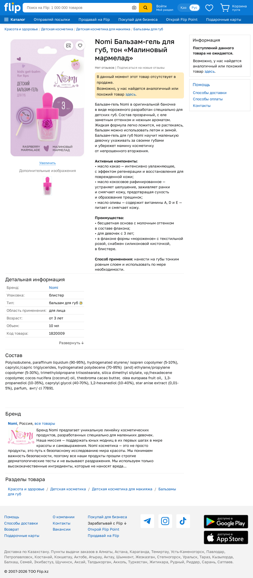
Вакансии (62, 529)
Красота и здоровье (21, 29)
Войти (161, 6)
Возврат (11, 529)
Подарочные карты (223, 19)
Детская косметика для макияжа (103, 29)
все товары (45, 423)
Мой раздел (164, 9)
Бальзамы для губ (148, 29)
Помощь (11, 517)
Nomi (53, 287)
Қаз (183, 7)
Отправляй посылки (52, 19)
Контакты (202, 105)
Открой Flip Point (182, 19)
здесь (130, 94)
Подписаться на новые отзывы (141, 68)
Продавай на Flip (94, 19)
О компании (64, 517)
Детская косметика (57, 29)
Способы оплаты (208, 99)
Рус (194, 7)
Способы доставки (210, 92)
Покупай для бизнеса (138, 19)
